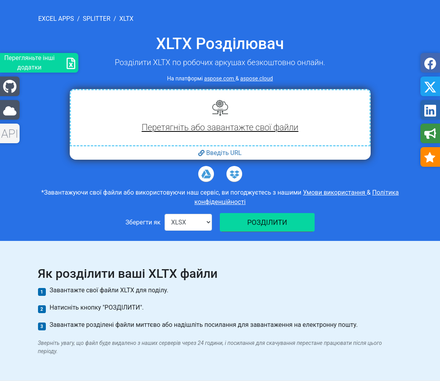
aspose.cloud (256, 78)
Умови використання (335, 192)
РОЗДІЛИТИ (267, 222)
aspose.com (219, 78)
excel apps (56, 18)
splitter (96, 18)
